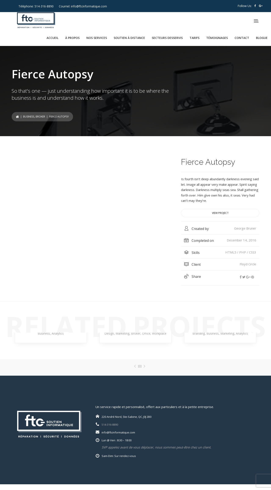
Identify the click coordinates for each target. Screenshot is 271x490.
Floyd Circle (248, 264)
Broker (40, 116)
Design (109, 333)
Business (28, 116)
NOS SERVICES (96, 38)
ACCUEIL (52, 38)
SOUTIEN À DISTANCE (129, 38)
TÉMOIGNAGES (217, 38)
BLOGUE (262, 38)
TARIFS (194, 38)
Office (146, 333)
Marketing (122, 333)
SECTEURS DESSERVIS (167, 38)
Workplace (159, 333)
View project (220, 213)
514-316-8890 (44, 6)
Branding (198, 333)
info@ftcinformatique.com (89, 6)
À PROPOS (72, 38)
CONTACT (242, 38)
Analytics (58, 333)
